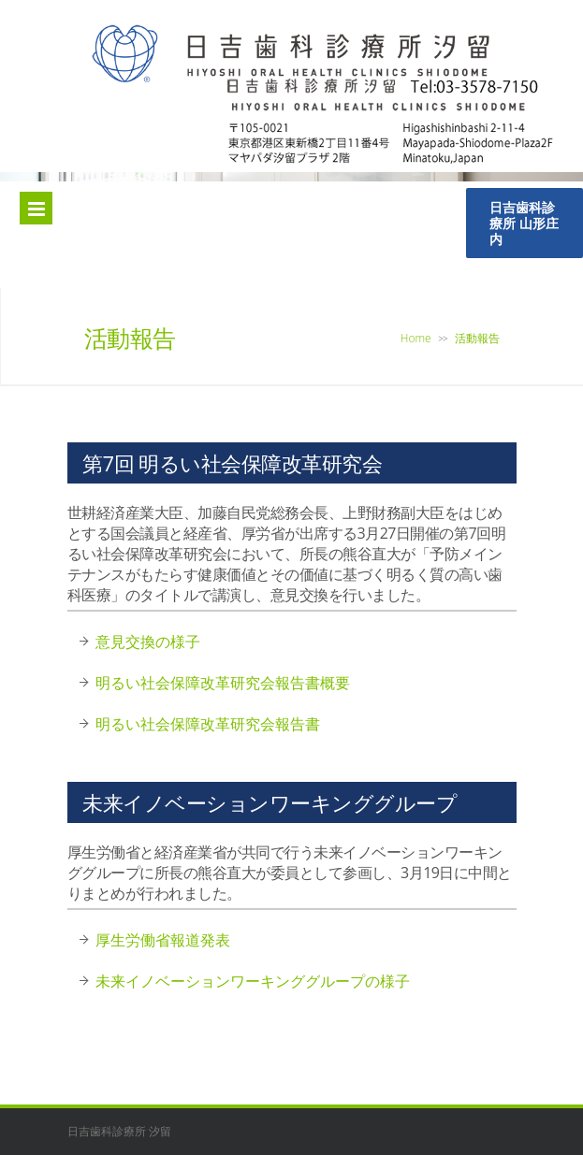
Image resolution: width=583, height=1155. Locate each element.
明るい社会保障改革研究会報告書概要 (222, 682)
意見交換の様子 (147, 641)
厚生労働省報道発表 (162, 940)
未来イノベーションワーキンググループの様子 (252, 981)
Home (416, 338)
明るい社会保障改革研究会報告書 (207, 724)
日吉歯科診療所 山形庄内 (524, 223)
